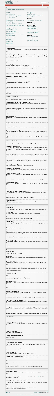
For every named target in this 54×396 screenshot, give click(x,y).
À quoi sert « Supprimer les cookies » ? (10, 17)
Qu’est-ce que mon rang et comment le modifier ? (11, 24)
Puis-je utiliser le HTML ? (9, 39)
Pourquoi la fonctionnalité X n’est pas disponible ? (32, 40)
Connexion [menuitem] (48, 5)
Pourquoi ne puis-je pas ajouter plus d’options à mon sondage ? (13, 30)
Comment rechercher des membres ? (31, 28)
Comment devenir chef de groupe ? (31, 14)
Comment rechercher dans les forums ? (31, 26)
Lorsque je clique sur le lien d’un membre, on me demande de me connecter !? (15, 25)
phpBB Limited (23, 372)
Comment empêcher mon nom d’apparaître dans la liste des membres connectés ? (15, 20)
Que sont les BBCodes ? (8, 38)
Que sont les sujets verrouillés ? (9, 43)
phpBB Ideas (38, 376)
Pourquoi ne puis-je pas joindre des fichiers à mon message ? (13, 32)
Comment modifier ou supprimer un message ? (11, 28)
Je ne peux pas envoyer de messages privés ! (32, 19)
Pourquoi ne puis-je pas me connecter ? (10, 14)
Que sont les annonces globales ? (9, 41)
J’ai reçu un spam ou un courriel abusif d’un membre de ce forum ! (34, 20)
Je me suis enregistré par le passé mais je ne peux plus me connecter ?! (14, 15)
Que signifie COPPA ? (8, 12)
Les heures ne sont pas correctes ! (10, 21)
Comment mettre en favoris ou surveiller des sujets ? (33, 32)
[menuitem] (42, 5)
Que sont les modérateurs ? (30, 12)
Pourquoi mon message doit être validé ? (10, 35)
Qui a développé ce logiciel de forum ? (31, 39)
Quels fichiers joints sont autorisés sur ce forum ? (32, 36)
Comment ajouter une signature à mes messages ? (11, 29)
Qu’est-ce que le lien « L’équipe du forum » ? (32, 16)
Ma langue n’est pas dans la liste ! (9, 22)
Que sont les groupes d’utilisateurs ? (31, 13)
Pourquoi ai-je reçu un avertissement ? (10, 33)
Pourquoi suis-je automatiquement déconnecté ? (11, 16)
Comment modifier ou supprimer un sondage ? (11, 31)
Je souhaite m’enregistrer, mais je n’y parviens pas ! (11, 13)
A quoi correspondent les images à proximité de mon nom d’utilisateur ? (14, 23)
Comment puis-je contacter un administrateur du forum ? (33, 41)
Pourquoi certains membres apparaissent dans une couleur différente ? (35, 15)
